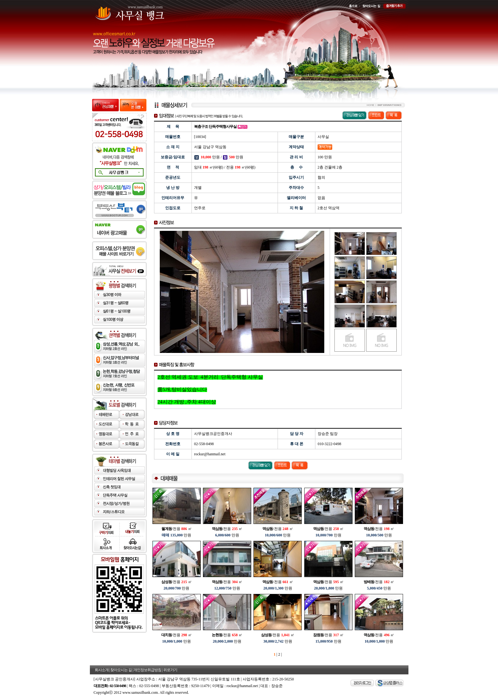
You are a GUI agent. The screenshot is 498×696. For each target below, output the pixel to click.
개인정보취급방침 (147, 670)
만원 (176, 535)
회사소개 (102, 670)
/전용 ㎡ (176, 529)
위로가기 (170, 670)
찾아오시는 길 (121, 670)
